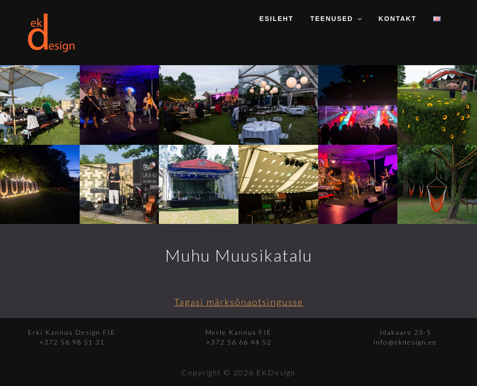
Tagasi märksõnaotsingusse (238, 301)
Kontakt (403, 18)
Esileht (290, 18)
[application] (366, 18)
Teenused (345, 18)
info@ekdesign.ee (405, 342)
